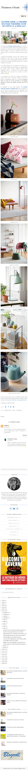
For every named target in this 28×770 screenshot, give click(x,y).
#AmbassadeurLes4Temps (13, 517)
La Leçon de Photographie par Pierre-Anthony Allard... (15, 638)
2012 (3, 656)
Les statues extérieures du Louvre (14, 685)
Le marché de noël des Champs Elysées (15, 727)
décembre (5, 612)
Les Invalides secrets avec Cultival (10, 640)
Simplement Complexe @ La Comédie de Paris (17, 742)
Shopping (19, 410)
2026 (3, 600)
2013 (3, 654)
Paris (14, 410)
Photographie (13, 534)
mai (4, 624)
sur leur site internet (11, 400)
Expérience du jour (12, 523)
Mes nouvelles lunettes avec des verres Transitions (14, 635)
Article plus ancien (20, 469)
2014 (3, 652)
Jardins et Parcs (13, 526)
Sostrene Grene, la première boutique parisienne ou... (14, 630)
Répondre (25, 435)
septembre (5, 618)
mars (4, 628)
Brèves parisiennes (13, 520)
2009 (3, 661)
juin (4, 623)
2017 (3, 610)
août (4, 619)
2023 (3, 604)
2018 (3, 609)
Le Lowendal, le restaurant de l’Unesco (15, 678)
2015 (3, 651)
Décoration (8, 410)
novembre (5, 614)
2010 (3, 659)
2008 (3, 663)
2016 (3, 649)
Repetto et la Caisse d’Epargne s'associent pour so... (14, 642)
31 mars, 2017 (7, 427)
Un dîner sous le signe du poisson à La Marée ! (13, 631)
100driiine (6, 425)
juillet (4, 621)
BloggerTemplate (22, 768)
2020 (3, 605)
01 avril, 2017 (10, 440)
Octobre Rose (13, 532)
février (4, 645)
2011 (3, 658)
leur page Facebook (22, 400)
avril (4, 626)
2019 (3, 607)
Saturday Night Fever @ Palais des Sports (12, 637)
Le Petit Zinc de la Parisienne (13, 529)
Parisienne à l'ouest (12, 439)
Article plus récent (8, 469)
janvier (4, 647)
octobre (5, 616)
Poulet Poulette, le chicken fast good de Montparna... (14, 644)
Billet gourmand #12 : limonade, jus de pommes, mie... (15, 633)
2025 (3, 602)
